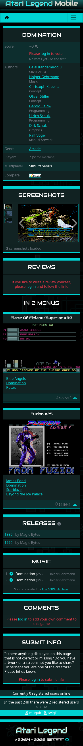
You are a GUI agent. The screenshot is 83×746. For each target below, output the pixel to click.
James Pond (16, 480)
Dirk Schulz (38, 125)
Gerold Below (40, 106)
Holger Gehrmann (44, 76)
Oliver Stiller (39, 96)
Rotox (11, 387)
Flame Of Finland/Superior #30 (42, 317)
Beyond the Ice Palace (24, 494)
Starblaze (14, 489)
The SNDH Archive (55, 589)
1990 (8, 534)
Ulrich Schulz (39, 115)
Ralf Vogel (37, 135)
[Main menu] (74, 17)
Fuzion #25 (42, 414)
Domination (16, 383)
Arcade (35, 148)
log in (45, 53)
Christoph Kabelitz (44, 86)
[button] (22, 223)
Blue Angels (16, 378)
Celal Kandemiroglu (45, 67)
